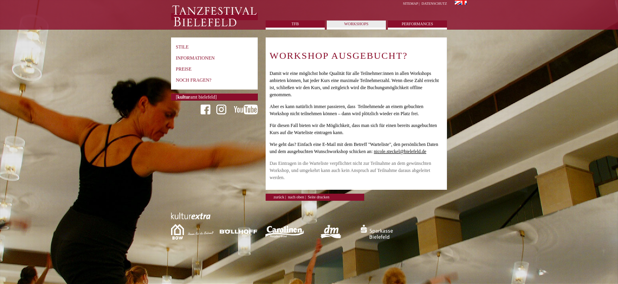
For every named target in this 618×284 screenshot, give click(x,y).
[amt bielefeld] (196, 97)
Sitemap (410, 4)
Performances (417, 24)
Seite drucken (318, 197)
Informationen (195, 58)
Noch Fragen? (193, 80)
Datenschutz (434, 4)
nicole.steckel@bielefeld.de (400, 151)
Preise (184, 69)
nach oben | (297, 197)
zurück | (280, 197)
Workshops (356, 24)
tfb (295, 24)
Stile (182, 47)
